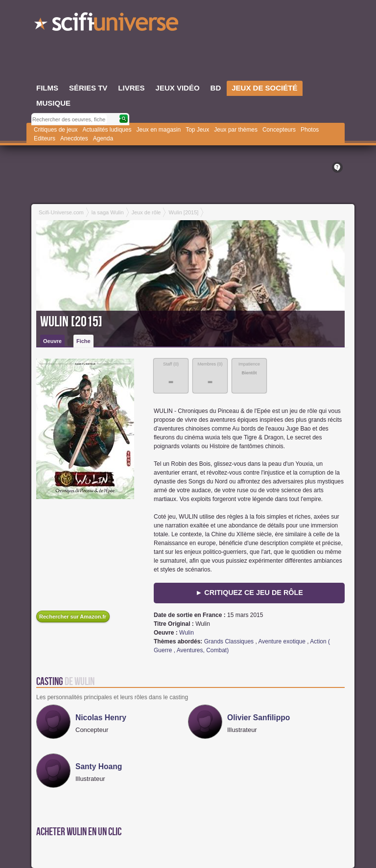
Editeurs (44, 138)
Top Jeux (197, 129)
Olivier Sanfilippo (258, 717)
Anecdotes (74, 138)
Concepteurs (279, 129)
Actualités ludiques (106, 129)
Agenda (103, 138)
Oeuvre (52, 341)
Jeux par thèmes (236, 129)
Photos (310, 129)
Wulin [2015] (71, 322)
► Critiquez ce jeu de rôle (249, 592)
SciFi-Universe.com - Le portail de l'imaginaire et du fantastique (107, 24)
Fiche (83, 341)
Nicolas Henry (100, 717)
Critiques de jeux (55, 129)
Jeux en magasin (158, 129)
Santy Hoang (98, 766)
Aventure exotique (282, 641)
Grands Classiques (229, 641)
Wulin (186, 632)
